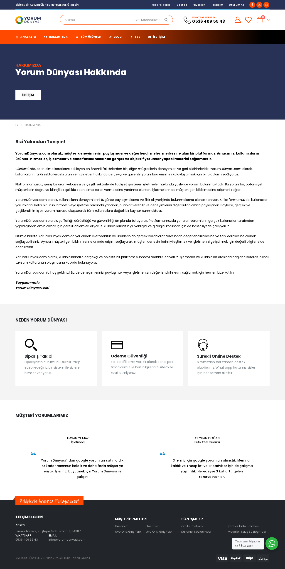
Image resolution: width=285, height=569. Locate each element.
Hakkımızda (55, 37)
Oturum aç (236, 5)
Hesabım (217, 5)
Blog (115, 37)
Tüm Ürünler (88, 37)
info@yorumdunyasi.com (67, 539)
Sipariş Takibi (161, 5)
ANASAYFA (25, 37)
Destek (182, 5)
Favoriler (198, 5)
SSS (135, 37)
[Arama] (166, 19)
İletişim (156, 37)
